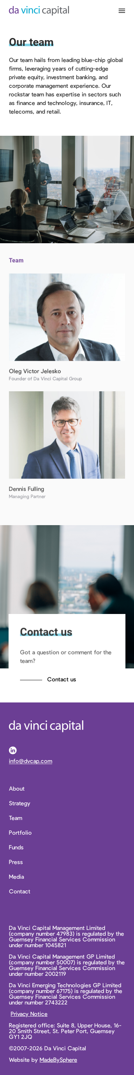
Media (16, 876)
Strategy (19, 803)
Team (15, 818)
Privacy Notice (29, 1013)
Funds (16, 847)
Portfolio (20, 832)
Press (16, 862)
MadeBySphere (58, 1059)
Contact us (61, 679)
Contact (19, 891)
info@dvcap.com (30, 761)
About (17, 788)
